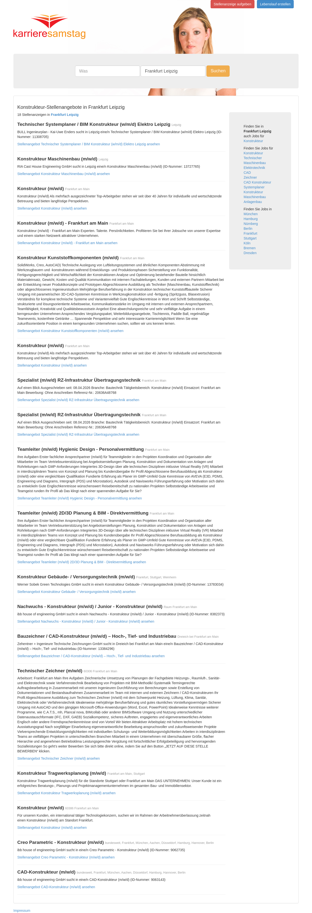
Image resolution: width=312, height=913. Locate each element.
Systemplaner (254, 187)
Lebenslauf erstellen (275, 4)
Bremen (250, 248)
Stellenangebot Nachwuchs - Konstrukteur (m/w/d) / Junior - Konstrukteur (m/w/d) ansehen (85, 621)
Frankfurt (250, 233)
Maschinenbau (255, 163)
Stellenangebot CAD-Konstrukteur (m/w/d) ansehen (56, 887)
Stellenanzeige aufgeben (232, 4)
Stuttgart (250, 238)
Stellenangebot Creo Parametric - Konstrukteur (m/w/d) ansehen (66, 857)
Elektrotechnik (254, 168)
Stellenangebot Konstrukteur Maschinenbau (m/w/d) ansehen (63, 174)
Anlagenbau (253, 202)
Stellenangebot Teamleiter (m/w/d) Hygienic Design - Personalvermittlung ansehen (79, 498)
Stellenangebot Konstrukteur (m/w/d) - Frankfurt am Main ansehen (67, 243)
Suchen (218, 70)
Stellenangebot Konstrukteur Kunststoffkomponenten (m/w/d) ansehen (70, 331)
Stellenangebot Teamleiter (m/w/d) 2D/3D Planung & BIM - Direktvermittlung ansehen (81, 562)
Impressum (21, 911)
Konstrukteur (253, 141)
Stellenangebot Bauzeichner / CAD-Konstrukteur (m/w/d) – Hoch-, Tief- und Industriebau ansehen (91, 656)
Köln (247, 243)
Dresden (250, 253)
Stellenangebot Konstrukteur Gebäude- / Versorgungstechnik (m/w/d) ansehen (76, 592)
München (251, 214)
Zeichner (250, 177)
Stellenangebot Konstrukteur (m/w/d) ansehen (52, 208)
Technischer (253, 158)
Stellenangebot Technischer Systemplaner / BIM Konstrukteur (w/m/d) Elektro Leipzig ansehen (88, 144)
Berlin (248, 229)
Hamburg (251, 219)
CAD (247, 173)
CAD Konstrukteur (257, 182)
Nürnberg (251, 224)
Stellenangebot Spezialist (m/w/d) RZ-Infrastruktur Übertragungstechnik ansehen (78, 400)
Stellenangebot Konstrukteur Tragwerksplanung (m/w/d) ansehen (66, 793)
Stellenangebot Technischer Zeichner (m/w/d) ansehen (58, 758)
